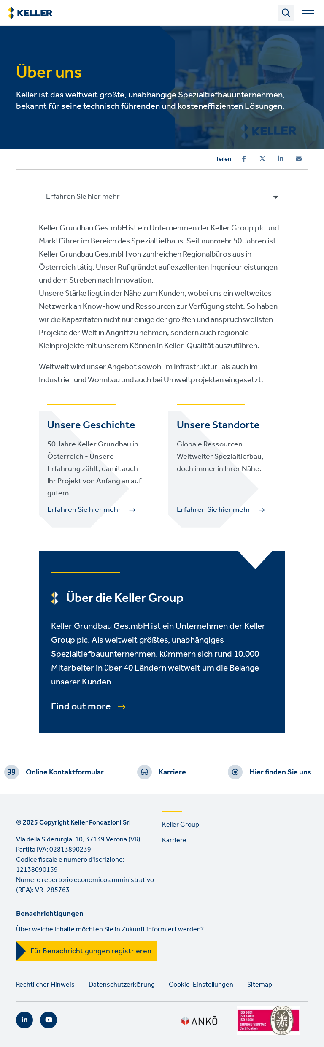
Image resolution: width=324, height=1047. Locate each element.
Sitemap (259, 984)
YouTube (48, 1020)
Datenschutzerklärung (122, 984)
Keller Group (180, 824)
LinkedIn (24, 1020)
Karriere (172, 772)
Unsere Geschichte (91, 425)
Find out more (81, 707)
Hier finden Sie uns (280, 772)
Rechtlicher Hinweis (45, 984)
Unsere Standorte (218, 425)
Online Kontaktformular (65, 772)
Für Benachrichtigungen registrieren (90, 951)
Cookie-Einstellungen (201, 984)
